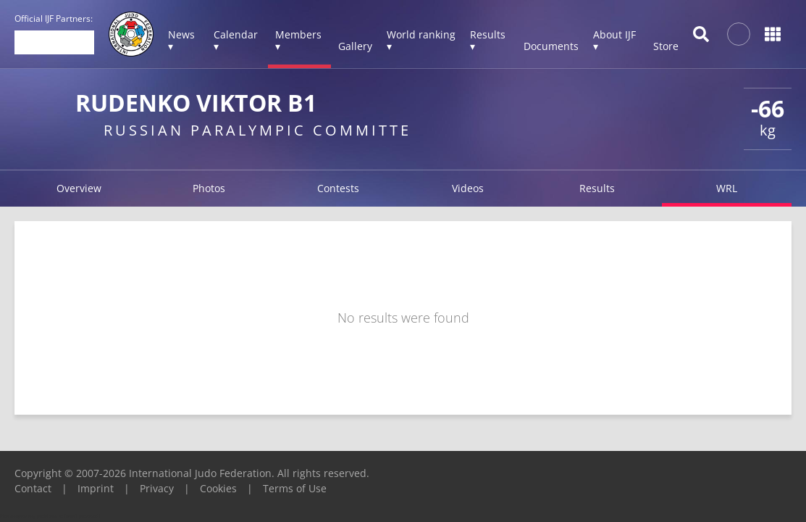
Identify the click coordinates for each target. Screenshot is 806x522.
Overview (78, 188)
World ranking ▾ (421, 40)
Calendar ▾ (236, 40)
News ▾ (181, 40)
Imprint (95, 488)
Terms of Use (295, 488)
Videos (468, 188)
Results (597, 188)
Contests (338, 188)
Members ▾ (298, 40)
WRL (726, 188)
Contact (32, 488)
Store (666, 46)
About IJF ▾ (614, 40)
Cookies (218, 488)
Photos (209, 188)
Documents (551, 46)
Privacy (157, 488)
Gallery (355, 46)
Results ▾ (487, 40)
